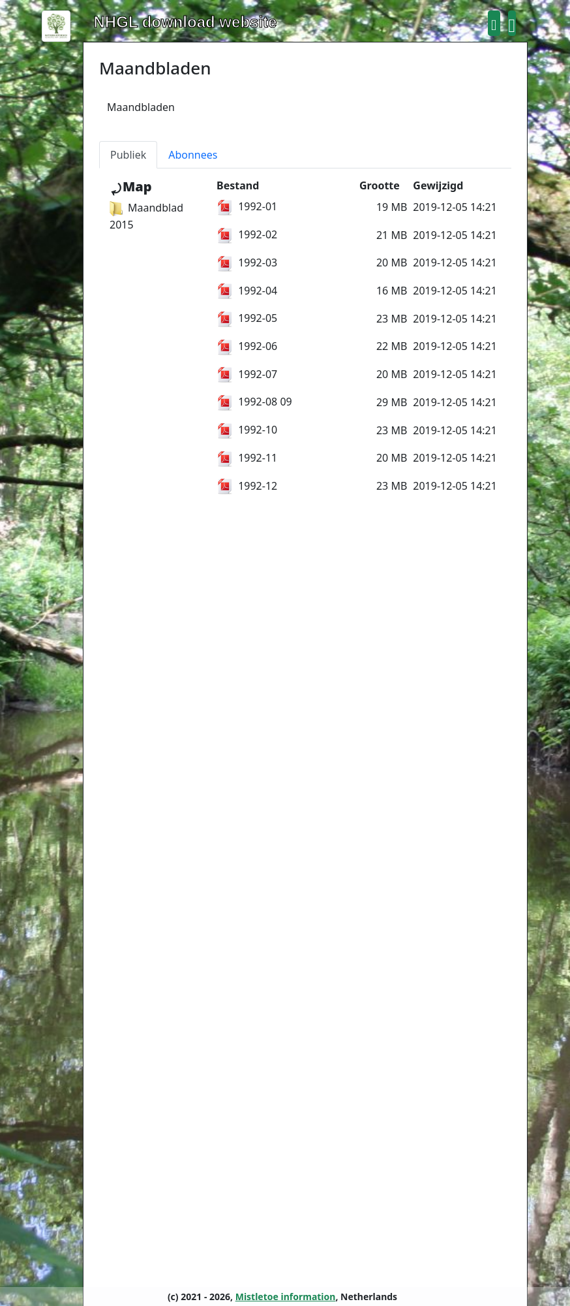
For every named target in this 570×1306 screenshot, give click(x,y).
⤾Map (131, 186)
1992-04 (247, 290)
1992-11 (247, 458)
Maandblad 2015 (146, 216)
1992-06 (247, 346)
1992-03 (247, 262)
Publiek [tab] (128, 155)
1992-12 (247, 486)
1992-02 (247, 234)
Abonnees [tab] (192, 155)
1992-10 (247, 429)
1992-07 (247, 374)
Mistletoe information (285, 1296)
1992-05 (247, 318)
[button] (494, 23)
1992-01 (247, 206)
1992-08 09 (254, 401)
